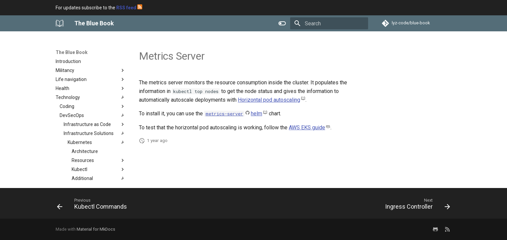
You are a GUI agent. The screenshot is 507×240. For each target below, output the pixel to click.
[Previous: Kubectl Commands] (94, 205)
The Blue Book (72, 52)
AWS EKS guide (307, 127)
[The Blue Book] (59, 23)
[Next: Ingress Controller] (415, 205)
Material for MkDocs (96, 229)
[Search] (329, 23)
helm (256, 113)
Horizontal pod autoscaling (269, 100)
